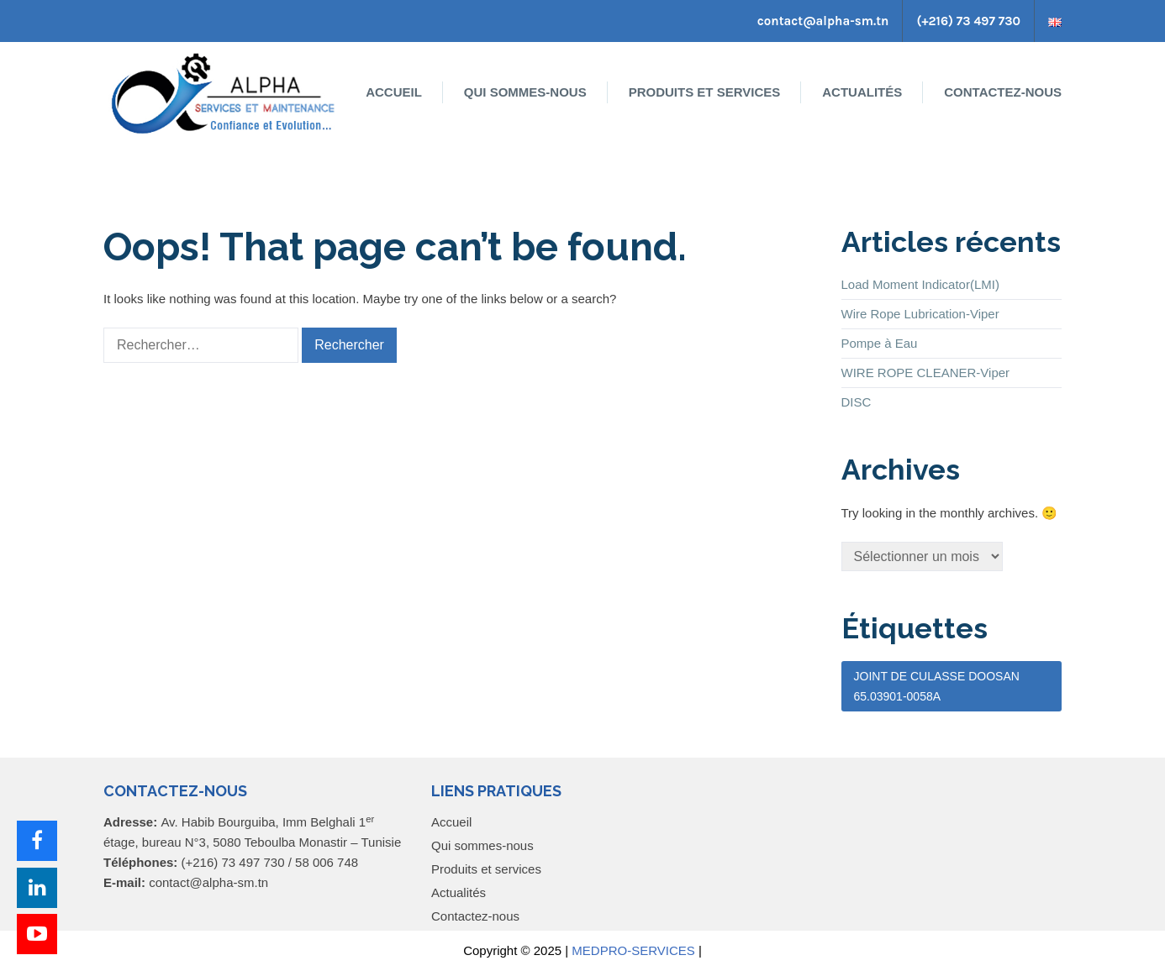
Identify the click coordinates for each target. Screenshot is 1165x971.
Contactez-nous (1003, 92)
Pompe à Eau (879, 343)
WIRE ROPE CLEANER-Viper (925, 372)
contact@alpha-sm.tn (823, 21)
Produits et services (705, 92)
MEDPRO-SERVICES (633, 950)
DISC (856, 402)
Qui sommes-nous (525, 92)
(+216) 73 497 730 (968, 21)
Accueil (394, 92)
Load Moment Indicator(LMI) (920, 284)
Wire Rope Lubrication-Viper (920, 314)
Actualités (862, 92)
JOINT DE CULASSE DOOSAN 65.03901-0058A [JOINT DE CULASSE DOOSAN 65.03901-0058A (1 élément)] (937, 686)
